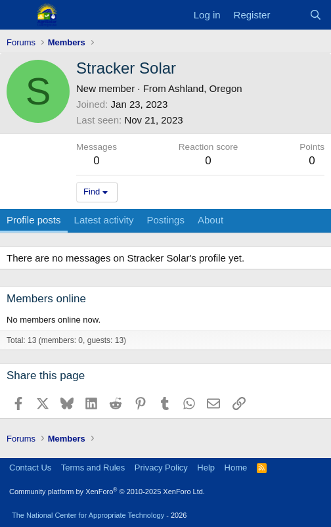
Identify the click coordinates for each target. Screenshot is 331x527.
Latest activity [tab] (104, 219)
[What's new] (289, 15)
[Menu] (18, 15)
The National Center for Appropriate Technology (88, 515)
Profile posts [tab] (34, 219)
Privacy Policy (161, 467)
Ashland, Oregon (205, 88)
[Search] (315, 15)
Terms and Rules (93, 467)
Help (206, 467)
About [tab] (210, 219)
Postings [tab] (165, 219)
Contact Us (30, 467)
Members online (46, 298)
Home (236, 467)
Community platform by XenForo (107, 491)
